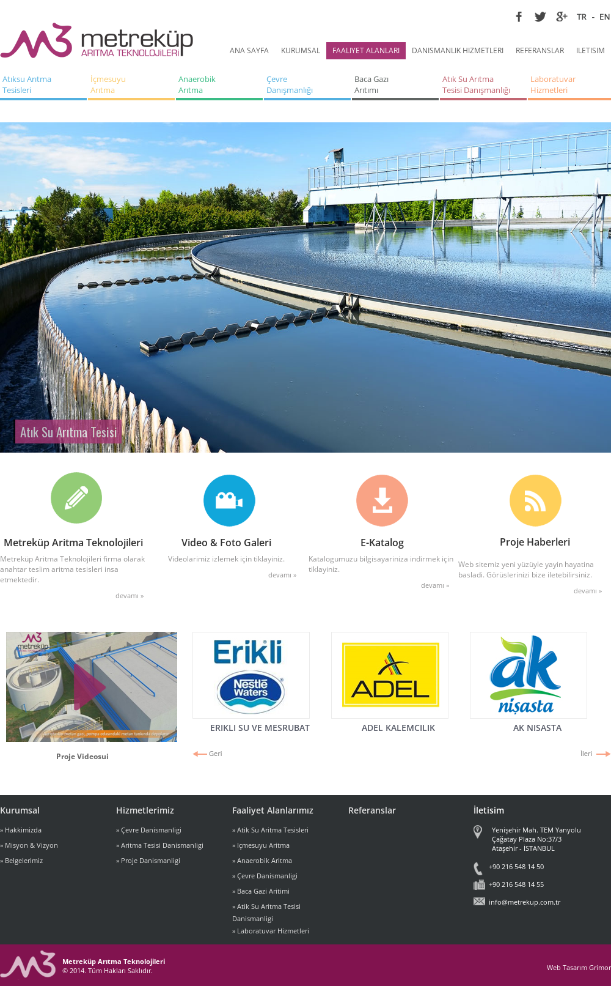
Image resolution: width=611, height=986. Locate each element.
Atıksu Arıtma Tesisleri (27, 84)
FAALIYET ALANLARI (366, 50)
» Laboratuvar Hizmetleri (270, 930)
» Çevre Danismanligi (148, 829)
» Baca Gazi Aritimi (261, 890)
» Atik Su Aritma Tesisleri (270, 829)
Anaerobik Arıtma (198, 84)
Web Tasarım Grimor (579, 967)
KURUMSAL (300, 50)
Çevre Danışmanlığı (289, 84)
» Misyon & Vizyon (29, 845)
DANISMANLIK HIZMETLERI (457, 50)
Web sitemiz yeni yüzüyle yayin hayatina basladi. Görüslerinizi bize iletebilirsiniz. (526, 569)
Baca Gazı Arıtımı (372, 84)
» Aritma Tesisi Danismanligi (159, 845)
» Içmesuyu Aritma (261, 845)
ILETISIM (590, 50)
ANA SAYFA (249, 50)
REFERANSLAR (540, 50)
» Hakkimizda (21, 829)
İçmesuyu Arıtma (109, 84)
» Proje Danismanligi (148, 860)
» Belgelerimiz (21, 860)
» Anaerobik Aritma (262, 860)
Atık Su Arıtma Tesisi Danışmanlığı (476, 84)
